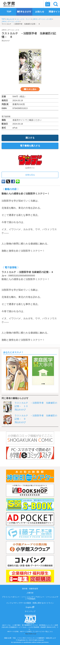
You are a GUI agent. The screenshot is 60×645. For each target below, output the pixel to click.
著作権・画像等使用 (30, 589)
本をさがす (11, 19)
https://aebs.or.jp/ (30, 634)
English (30, 607)
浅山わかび (6, 40)
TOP (3, 19)
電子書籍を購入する (30, 145)
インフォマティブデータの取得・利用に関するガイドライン (30, 603)
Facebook (13, 181)
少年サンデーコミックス (10, 21)
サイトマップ (30, 611)
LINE (18, 181)
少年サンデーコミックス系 (42, 19)
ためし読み (30, 89)
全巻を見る (30, 175)
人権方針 (30, 593)
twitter (8, 181)
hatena (3, 181)
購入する (30, 137)
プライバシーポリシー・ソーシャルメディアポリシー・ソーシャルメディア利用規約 (30, 598)
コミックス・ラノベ (23, 19)
